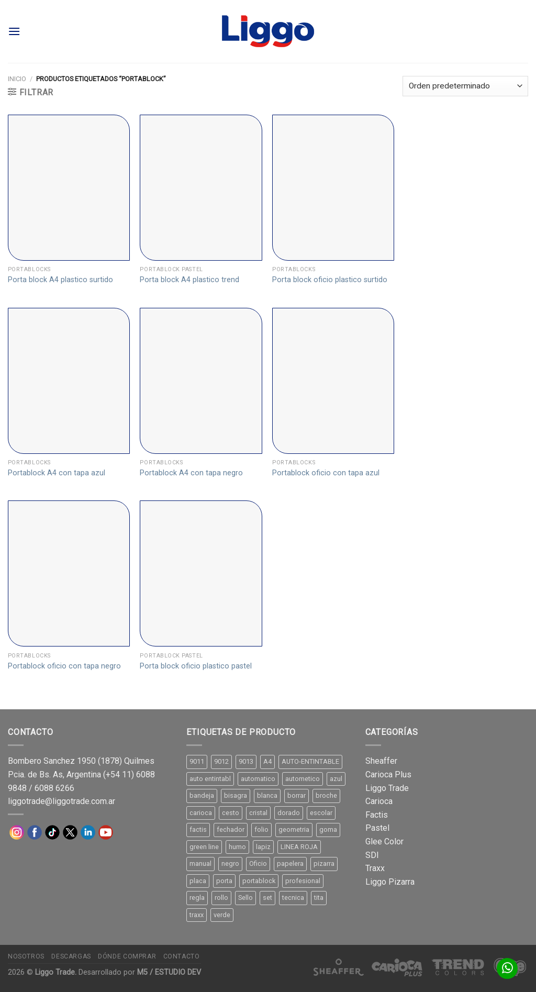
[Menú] (14, 31)
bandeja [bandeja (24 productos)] (201, 795)
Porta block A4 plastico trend (189, 279)
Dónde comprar (127, 956)
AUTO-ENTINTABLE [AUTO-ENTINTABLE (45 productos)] (310, 761)
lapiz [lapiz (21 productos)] (263, 847)
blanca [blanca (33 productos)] (267, 795)
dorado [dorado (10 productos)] (288, 813)
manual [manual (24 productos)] (200, 863)
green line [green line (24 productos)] (204, 847)
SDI (372, 855)
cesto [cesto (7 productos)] (230, 813)
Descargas (71, 956)
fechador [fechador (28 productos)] (230, 829)
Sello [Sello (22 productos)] (245, 897)
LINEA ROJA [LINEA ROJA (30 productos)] (299, 847)
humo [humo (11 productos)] (237, 847)
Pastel (377, 828)
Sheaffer (381, 761)
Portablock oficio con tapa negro (64, 666)
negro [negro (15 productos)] (230, 863)
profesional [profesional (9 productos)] (302, 881)
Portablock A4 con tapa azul (56, 473)
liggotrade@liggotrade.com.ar (61, 801)
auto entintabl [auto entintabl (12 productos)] (210, 779)
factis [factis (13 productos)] (198, 829)
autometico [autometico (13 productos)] (302, 779)
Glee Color (384, 841)
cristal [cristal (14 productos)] (258, 813)
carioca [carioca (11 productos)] (200, 813)
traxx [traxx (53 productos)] (196, 915)
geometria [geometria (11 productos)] (293, 829)
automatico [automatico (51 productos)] (258, 779)
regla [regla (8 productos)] (197, 897)
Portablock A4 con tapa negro (191, 473)
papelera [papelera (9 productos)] (290, 863)
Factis (376, 815)
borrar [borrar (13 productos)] (296, 795)
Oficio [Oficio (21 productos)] (258, 863)
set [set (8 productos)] (267, 897)
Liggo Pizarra (390, 882)
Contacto (181, 956)
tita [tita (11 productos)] (318, 897)
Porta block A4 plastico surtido (60, 279)
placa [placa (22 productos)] (197, 881)
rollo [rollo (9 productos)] (221, 897)
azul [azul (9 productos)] (336, 779)
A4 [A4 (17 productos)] (267, 761)
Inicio (17, 79)
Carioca (379, 801)
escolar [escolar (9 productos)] (321, 813)
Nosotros (26, 956)
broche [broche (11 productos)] (326, 795)
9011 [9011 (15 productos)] (196, 761)
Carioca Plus (388, 774)
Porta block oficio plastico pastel (196, 666)
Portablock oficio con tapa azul (325, 473)
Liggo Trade (387, 788)
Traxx (375, 868)
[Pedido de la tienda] (465, 86)
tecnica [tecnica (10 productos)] (293, 897)
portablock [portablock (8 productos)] (258, 881)
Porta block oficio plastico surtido (329, 279)
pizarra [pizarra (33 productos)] (324, 863)
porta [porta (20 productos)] (224, 881)
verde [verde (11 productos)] (222, 915)
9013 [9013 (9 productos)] (246, 761)
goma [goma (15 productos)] (328, 829)
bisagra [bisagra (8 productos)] (235, 795)
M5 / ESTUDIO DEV (169, 972)
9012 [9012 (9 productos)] (221, 761)
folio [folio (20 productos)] (261, 829)
